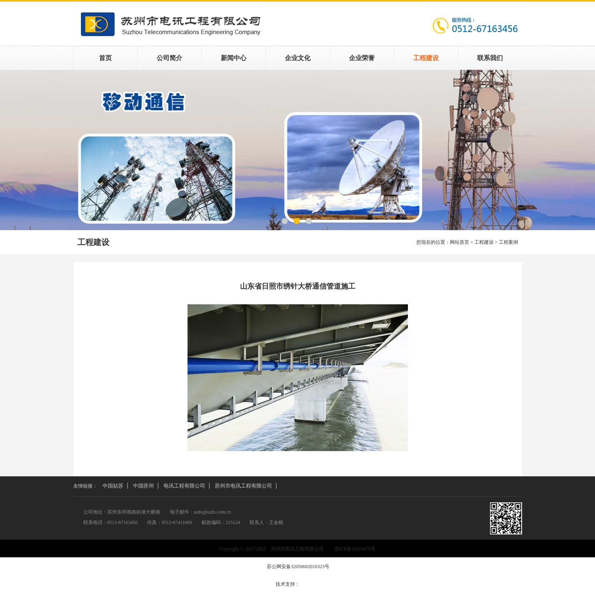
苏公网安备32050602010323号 (297, 566)
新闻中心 (233, 58)
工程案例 (297, 150)
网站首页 (459, 242)
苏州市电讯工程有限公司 (243, 486)
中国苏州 (143, 486)
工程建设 (426, 58)
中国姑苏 (113, 486)
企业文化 (298, 58)
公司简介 (169, 58)
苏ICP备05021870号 (355, 549)
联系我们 (490, 58)
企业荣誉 (362, 58)
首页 (105, 58)
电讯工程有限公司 (184, 486)
